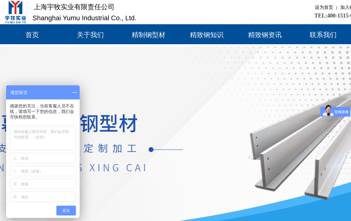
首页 (32, 35)
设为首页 (324, 7)
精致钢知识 (207, 35)
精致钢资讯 (265, 35)
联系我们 (323, 35)
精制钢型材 (148, 35)
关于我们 (90, 35)
